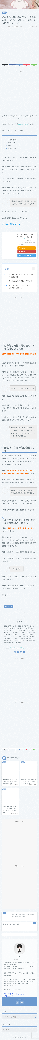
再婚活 (4, 12)
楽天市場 (22, 252)
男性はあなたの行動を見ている (20, 281)
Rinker (26, 238)
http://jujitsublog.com (18, 648)
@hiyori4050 (23, 124)
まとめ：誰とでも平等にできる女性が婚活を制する (21, 286)
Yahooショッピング (26, 255)
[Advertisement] (19, 93)
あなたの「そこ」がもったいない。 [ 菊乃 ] (26, 235)
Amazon (22, 248)
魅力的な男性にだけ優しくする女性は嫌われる (21, 275)
